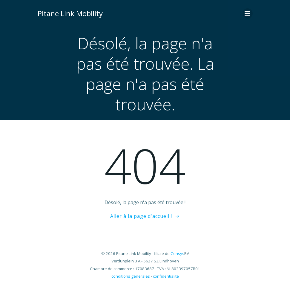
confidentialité (166, 276)
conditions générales (130, 276)
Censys (177, 253)
